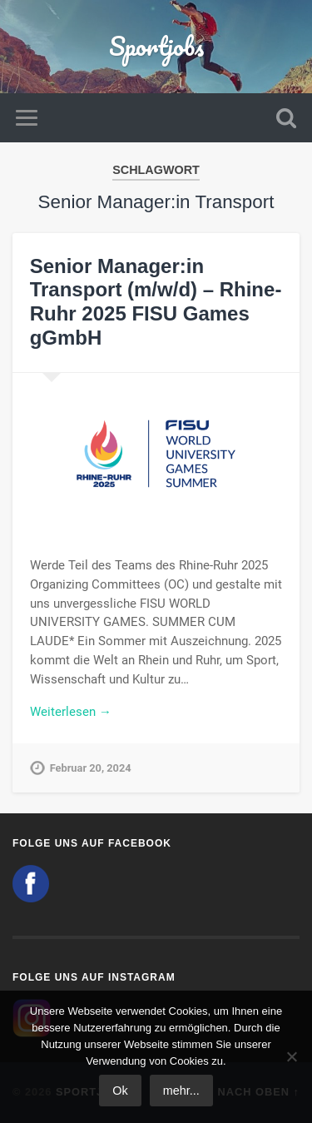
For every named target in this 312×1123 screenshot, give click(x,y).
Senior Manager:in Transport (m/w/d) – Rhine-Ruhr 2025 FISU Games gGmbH (156, 302)
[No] (291, 1056)
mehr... (181, 1090)
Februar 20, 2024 (90, 768)
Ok (119, 1090)
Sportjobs (156, 46)
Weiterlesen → (70, 711)
